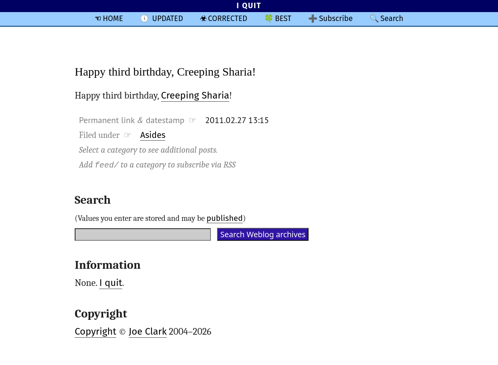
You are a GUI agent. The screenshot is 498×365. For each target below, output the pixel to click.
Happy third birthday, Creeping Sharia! (165, 71)
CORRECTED (227, 18)
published (225, 218)
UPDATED (167, 18)
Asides (152, 135)
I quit (110, 283)
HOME (113, 18)
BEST (283, 18)
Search (392, 18)
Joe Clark (148, 331)
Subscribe (336, 18)
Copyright (95, 331)
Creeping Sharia (195, 95)
